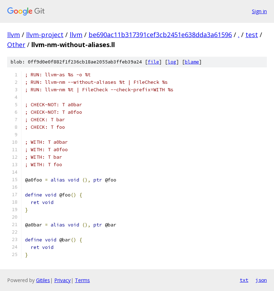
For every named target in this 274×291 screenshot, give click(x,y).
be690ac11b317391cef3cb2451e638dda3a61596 (160, 34)
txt (244, 280)
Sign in (259, 11)
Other (16, 44)
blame (192, 62)
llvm (13, 34)
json (261, 280)
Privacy (62, 280)
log (172, 62)
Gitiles (43, 280)
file (153, 62)
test (251, 34)
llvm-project (45, 34)
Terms (82, 280)
